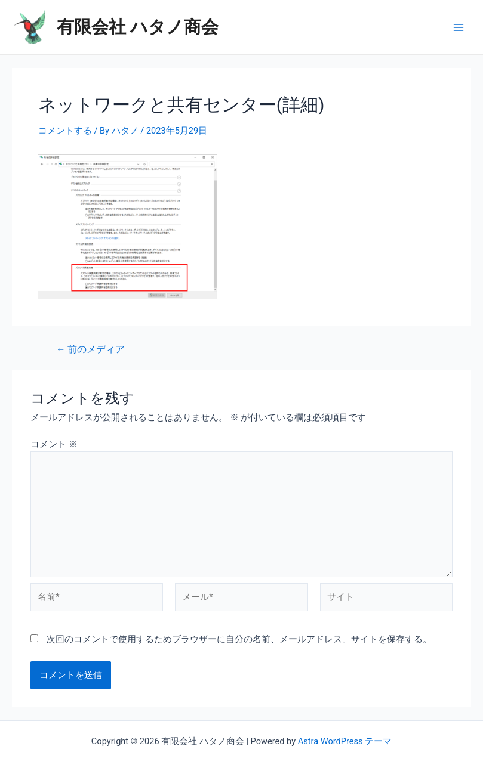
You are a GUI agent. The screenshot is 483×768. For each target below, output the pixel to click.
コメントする (65, 130)
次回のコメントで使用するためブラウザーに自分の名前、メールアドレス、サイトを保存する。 (239, 639)
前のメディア (90, 350)
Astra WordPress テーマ (345, 741)
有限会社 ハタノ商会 (138, 27)
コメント (54, 444)
